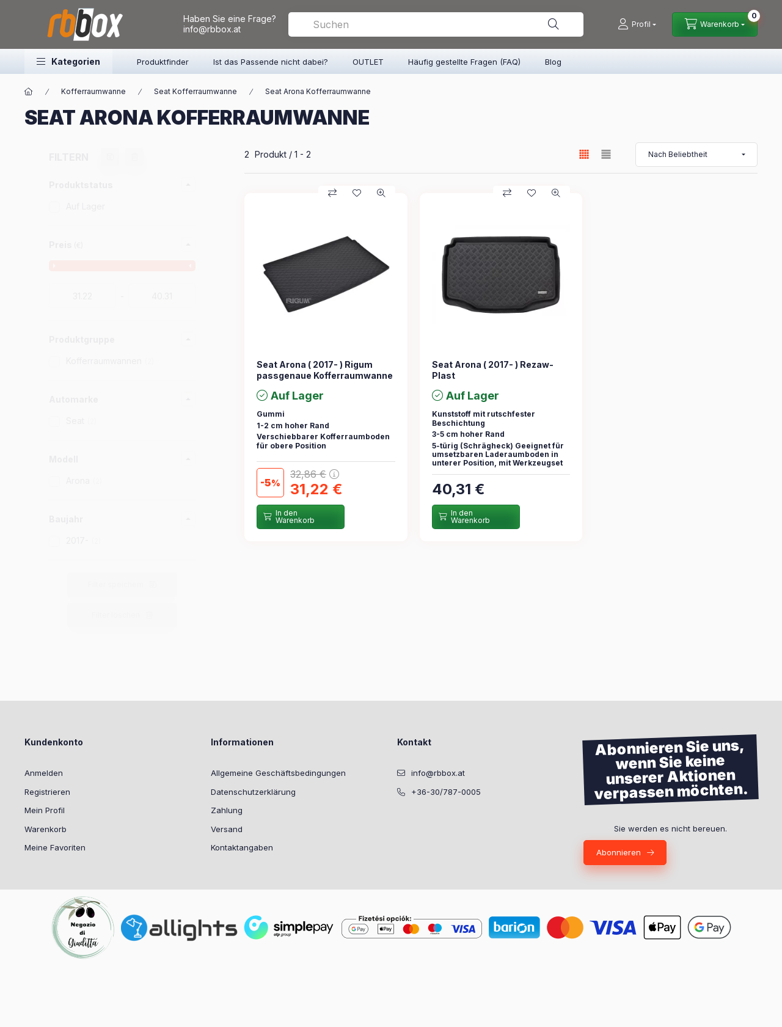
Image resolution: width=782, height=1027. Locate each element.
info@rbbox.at (212, 29)
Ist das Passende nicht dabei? (270, 62)
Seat (81, 420)
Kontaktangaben (242, 847)
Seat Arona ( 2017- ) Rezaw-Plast (493, 370)
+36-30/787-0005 (446, 792)
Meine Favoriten (55, 847)
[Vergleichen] (332, 193)
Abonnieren (618, 852)
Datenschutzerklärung (253, 792)
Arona (84, 480)
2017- (83, 540)
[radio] (606, 154)
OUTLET (368, 62)
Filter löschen (116, 614)
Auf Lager (85, 206)
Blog (553, 62)
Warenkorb (45, 829)
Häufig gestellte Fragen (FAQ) (464, 62)
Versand (227, 829)
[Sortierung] (696, 154)
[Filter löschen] (134, 157)
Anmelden (43, 773)
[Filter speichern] (110, 157)
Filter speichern (116, 584)
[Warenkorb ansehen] (715, 24)
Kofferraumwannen (110, 361)
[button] (68, 61)
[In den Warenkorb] (301, 517)
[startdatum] (82, 295)
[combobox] (435, 24)
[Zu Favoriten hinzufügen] (357, 193)
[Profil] (637, 24)
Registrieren (47, 792)
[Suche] (553, 24)
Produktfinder (163, 62)
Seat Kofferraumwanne (195, 91)
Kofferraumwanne (93, 91)
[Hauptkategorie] (28, 91)
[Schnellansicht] (381, 193)
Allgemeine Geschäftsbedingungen (278, 773)
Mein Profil (44, 810)
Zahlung (227, 810)
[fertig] (162, 295)
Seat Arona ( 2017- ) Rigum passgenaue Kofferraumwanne (325, 370)
